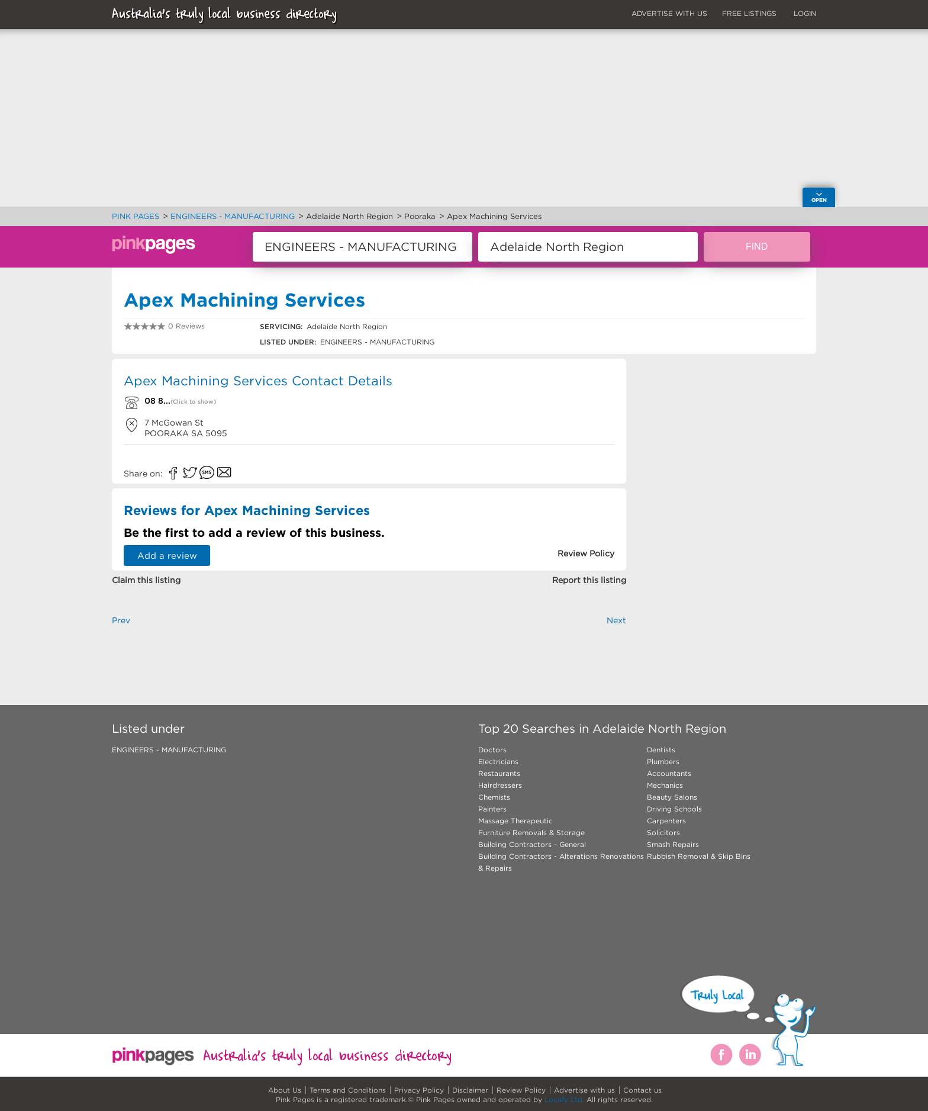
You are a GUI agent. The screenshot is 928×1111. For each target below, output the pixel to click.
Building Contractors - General (532, 844)
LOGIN (805, 13)
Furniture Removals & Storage (531, 832)
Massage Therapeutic (515, 821)
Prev (121, 620)
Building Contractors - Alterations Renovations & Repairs (561, 862)
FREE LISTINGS (749, 13)
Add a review (167, 555)
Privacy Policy (419, 1090)
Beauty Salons (672, 797)
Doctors (492, 749)
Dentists (661, 749)
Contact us (642, 1090)
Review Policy (521, 1090)
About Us (284, 1090)
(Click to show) (193, 401)
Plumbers (663, 761)
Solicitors (663, 832)
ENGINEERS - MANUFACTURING (169, 749)
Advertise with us (584, 1090)
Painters (492, 809)
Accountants (669, 773)
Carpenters (666, 821)
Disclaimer (470, 1090)
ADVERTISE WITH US (669, 13)
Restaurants (499, 773)
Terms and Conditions (348, 1090)
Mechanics (665, 785)
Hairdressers (500, 785)
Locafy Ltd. (564, 1099)
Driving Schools (674, 809)
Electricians (498, 761)
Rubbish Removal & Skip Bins (698, 856)
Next (616, 620)
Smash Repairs (673, 844)
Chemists (494, 797)
